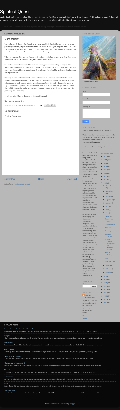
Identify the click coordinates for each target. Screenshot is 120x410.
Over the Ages (110, 261)
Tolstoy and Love (109, 220)
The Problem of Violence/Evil (14, 363)
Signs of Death (110, 224)
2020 (105, 176)
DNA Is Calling (108, 254)
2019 (105, 180)
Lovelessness (8, 342)
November (109, 191)
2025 (105, 160)
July (107, 206)
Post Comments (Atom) (22, 184)
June (107, 209)
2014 (105, 286)
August (108, 203)
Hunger (7, 336)
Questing (108, 231)
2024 (105, 163)
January (108, 272)
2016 (105, 279)
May (107, 213)
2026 (105, 157)
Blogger (72, 404)
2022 (105, 170)
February (109, 269)
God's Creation (9, 349)
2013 (105, 289)
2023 (105, 166)
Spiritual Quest (15, 11)
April (108, 216)
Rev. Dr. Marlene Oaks (90, 296)
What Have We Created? (12, 356)
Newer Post (9, 179)
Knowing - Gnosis (108, 235)
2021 (105, 173)
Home (41, 179)
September (109, 200)
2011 (105, 296)
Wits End (108, 227)
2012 (105, 293)
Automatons (8, 377)
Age (106, 258)
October (109, 196)
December (109, 186)
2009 (105, 303)
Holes (6, 384)
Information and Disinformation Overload (18, 329)
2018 (105, 183)
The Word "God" (10, 390)
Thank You (8, 370)
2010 (105, 299)
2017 (105, 276)
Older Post (72, 179)
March (108, 265)
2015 (105, 283)
